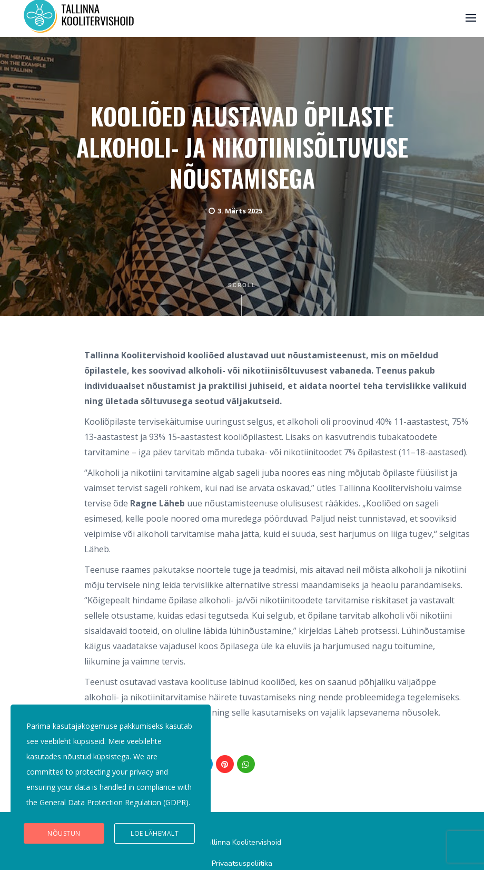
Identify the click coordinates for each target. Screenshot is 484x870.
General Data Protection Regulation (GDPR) (114, 802)
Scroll (242, 299)
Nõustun (64, 833)
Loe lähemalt (155, 833)
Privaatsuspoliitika (242, 863)
